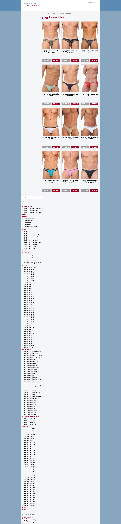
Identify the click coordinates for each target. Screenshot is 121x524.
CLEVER (24, 37)
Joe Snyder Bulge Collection (29, 81)
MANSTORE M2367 (29, 142)
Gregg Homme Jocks (30, 375)
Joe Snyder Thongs (29, 443)
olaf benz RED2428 (29, 347)
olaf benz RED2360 (29, 324)
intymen (24, 76)
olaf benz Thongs (29, 449)
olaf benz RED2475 (29, 351)
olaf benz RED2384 (29, 334)
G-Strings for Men (27, 364)
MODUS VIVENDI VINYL (30, 259)
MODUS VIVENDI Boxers (30, 395)
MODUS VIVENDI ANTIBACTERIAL (28, 184)
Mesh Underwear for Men (30, 473)
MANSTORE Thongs (29, 445)
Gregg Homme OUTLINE (30, 62)
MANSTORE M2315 (29, 130)
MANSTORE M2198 (29, 107)
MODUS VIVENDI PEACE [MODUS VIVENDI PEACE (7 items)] (78, 508)
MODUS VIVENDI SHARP (30, 251)
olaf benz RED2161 (29, 283)
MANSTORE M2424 (29, 165)
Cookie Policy (32, 519)
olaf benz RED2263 (29, 299)
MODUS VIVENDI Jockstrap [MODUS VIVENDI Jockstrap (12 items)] (85, 506)
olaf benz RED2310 (29, 314)
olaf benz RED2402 (29, 338)
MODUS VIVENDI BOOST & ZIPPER (31, 189)
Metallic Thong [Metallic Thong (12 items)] (92, 504)
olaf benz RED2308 (29, 312)
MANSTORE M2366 (29, 140)
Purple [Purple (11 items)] (76, 512)
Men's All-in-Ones (27, 379)
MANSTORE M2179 (29, 103)
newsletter (25, 501)
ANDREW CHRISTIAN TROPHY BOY (31, 33)
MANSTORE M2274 (29, 116)
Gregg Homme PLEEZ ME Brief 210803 (70, 51)
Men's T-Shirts (26, 425)
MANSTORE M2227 (29, 110)
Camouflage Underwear (29, 462)
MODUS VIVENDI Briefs (30, 415)
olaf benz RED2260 (29, 297)
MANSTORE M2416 (29, 157)
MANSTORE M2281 (29, 120)
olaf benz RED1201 (29, 277)
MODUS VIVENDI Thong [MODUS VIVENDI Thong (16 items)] (65, 510)
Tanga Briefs (27, 420)
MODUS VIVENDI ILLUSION (30, 208)
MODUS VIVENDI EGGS (30, 200)
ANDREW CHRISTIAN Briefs (31, 403)
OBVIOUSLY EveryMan (30, 267)
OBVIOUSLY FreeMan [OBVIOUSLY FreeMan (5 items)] (93, 510)
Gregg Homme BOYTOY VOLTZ (30, 57)
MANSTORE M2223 (29, 109)
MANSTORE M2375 (29, 146)
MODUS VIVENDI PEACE (30, 231)
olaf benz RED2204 (29, 289)
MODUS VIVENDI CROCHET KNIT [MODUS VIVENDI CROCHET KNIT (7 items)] (61, 506)
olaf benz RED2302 (29, 306)
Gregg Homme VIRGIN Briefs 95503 (70, 138)
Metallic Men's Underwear (30, 475)
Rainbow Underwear (28, 477)
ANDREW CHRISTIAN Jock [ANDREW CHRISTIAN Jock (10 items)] (82, 501)
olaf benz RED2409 (29, 344)
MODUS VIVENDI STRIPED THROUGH (30, 256)
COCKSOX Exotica (28, 43)
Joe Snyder (25, 78)
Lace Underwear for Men (29, 471)
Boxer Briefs (27, 385)
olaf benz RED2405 (29, 340)
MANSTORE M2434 (29, 171)
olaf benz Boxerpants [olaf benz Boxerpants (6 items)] (47, 512)
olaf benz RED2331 (29, 320)
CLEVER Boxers (28, 387)
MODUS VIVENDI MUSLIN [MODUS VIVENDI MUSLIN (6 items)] (59, 508)
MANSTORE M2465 (29, 173)
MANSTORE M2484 (29, 177)
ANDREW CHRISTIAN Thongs (31, 440)
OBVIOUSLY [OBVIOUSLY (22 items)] (77, 510)
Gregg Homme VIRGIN (30, 72)
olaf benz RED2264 (29, 301)
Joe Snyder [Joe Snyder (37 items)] (89, 502)
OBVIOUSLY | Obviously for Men (29, 262)
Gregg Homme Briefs (30, 409)
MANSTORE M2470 (29, 175)
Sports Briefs (28, 419)
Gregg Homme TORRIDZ (30, 70)
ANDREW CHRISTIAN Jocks (31, 373)
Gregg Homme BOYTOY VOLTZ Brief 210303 (70, 94)
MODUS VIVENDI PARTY (30, 229)
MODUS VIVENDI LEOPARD (31, 219)
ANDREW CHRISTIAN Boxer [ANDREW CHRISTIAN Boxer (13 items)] (49, 501)
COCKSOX (24, 38)
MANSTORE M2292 (29, 126)
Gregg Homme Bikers (30, 389)
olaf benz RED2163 (29, 285)
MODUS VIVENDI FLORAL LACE (31, 204)
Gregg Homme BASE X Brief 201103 (51, 138)
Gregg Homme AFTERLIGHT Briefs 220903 (90, 181)
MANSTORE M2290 (29, 122)
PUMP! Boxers (28, 398)
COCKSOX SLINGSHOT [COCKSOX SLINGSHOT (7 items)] (46, 502)
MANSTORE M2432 (29, 169)
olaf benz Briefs (28, 417)
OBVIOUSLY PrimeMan (30, 271)
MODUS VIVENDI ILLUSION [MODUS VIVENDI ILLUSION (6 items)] (73, 506)
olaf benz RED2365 (29, 328)
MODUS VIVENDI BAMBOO (31, 187)
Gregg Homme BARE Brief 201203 (51, 181)
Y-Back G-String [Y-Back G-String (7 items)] (91, 514)
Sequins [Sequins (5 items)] (87, 512)
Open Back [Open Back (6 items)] (62, 512)
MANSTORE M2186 (29, 105)
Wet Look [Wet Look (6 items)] (79, 514)
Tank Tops (27, 427)
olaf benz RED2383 (29, 332)
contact (24, 503)
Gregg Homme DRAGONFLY (31, 60)
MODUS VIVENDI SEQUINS (31, 249)
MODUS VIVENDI (26, 181)
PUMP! (24, 354)
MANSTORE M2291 (29, 124)
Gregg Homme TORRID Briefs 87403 (90, 94)
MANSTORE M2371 (29, 144)
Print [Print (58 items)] (71, 511)
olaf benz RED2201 (29, 287)
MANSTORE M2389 (29, 150)
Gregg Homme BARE (29, 53)
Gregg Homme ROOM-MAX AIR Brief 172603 (89, 138)
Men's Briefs (56, 13)
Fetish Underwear (27, 467)
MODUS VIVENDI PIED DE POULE (31, 233)
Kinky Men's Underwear (29, 469)
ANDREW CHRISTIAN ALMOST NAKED (31, 26)
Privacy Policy (25, 519)
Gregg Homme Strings (30, 366)
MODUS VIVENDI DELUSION (31, 198)
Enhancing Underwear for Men (30, 464)
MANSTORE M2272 (29, 114)
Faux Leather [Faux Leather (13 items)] (55, 502)
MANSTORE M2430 (29, 167)
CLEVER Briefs (28, 407)
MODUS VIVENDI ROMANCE (31, 246)
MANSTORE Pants (29, 393)
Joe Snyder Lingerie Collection (29, 84)
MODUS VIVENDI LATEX (30, 212)
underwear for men (93, 2)
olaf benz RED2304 (29, 308)
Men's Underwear (46, 13)
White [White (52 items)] (84, 513)
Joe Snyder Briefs (29, 411)
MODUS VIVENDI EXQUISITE (31, 202)
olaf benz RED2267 (29, 303)
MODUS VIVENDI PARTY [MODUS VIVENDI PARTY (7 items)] (68, 508)
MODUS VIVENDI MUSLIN (30, 227)
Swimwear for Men (27, 429)
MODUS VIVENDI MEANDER (31, 221)
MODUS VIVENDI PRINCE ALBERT (30, 239)
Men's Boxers (26, 381)
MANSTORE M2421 (29, 163)
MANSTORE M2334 (29, 134)
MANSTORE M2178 (29, 101)
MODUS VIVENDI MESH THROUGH (30, 224)
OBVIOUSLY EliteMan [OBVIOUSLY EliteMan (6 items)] (85, 510)
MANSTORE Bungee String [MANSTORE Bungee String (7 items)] (70, 504)
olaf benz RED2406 (29, 342)
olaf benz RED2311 (29, 316)
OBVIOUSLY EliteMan (29, 265)
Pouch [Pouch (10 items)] (66, 512)
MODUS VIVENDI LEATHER (30, 214)
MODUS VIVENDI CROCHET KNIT (31, 193)
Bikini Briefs (27, 405)
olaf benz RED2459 (29, 349)
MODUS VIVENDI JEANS (30, 210)
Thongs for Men (27, 437)
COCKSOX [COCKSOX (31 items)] (92, 500)
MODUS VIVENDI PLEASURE (31, 236)
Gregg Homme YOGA (29, 74)
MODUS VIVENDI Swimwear (31, 431)
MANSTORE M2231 (29, 112)
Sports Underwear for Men (30, 481)
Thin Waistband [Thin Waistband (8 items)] (73, 514)
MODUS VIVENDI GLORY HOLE (31, 206)
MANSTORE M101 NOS (30, 99)
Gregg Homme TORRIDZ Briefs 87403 (51, 94)
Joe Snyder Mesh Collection (29, 88)
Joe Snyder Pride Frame (31, 91)
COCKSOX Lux (27, 45)
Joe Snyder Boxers (29, 391)
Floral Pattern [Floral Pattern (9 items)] (63, 502)
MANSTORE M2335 (29, 136)
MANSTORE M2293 (29, 128)
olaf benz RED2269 (29, 304)
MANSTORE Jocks (28, 376)
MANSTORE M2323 (29, 132)
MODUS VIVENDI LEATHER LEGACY (30, 216)
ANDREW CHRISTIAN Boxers (31, 383)
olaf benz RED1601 (29, 279)
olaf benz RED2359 (29, 322)
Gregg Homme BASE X (30, 55)
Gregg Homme (26, 51)
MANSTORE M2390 (29, 152)
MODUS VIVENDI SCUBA (30, 247)
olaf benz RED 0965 (29, 275)
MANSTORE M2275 (29, 118)
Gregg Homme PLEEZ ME (31, 64)
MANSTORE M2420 (29, 161)
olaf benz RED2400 (29, 336)
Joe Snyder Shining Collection (29, 93)
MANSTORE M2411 (29, 153)
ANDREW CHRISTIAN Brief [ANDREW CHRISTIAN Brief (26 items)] (67, 500)
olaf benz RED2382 (29, 330)
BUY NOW (55, 60)
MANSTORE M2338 (29, 138)
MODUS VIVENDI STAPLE (30, 253)
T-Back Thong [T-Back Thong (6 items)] (59, 514)
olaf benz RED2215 (29, 295)
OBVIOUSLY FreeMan (29, 269)
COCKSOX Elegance (29, 41)
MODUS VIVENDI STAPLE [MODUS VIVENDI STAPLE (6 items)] (53, 510)
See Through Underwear (29, 479)
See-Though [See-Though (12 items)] (82, 512)
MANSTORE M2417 (29, 159)
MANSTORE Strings (29, 368)
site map (24, 505)
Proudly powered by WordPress (29, 521)
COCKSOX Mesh (28, 46)
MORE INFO (46, 60)
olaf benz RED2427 (29, 346)
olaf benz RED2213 (29, 293)
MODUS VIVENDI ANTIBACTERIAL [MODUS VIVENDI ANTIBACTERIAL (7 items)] (48, 506)
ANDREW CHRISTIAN (27, 23)
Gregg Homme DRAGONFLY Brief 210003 (51, 51)
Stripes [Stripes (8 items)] (91, 512)
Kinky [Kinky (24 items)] (62, 504)
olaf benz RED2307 (29, 310)
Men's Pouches (26, 423)
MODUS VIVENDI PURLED (30, 242)
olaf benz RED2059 (29, 281)
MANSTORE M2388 (29, 148)
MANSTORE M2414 (29, 155)
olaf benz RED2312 (29, 318)
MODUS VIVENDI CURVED (30, 196)
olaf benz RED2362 (29, 326)
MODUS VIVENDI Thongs (30, 447)
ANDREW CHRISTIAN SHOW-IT (31, 30)
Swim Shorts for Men (30, 435)
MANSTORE (25, 97)
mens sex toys (94, 4)
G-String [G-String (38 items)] (71, 502)
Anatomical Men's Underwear (27, 459)
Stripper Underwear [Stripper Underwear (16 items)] (49, 514)
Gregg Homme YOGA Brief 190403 (70, 181)
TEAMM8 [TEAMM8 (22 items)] (65, 514)
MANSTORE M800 (28, 179)
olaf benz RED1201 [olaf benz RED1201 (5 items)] (55, 512)
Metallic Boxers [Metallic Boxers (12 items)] (82, 504)
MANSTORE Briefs (29, 413)
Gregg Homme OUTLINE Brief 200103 (90, 51)
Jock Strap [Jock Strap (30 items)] (79, 502)
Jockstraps (25, 370)
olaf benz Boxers (29, 397)
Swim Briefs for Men (30, 433)
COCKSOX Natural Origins (31, 48)
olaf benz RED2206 (29, 291)
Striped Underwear (28, 483)
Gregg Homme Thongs (30, 441)
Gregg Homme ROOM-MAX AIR (31, 67)
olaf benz (25, 273)
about (23, 499)
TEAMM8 (24, 356)
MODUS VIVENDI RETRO (30, 244)
